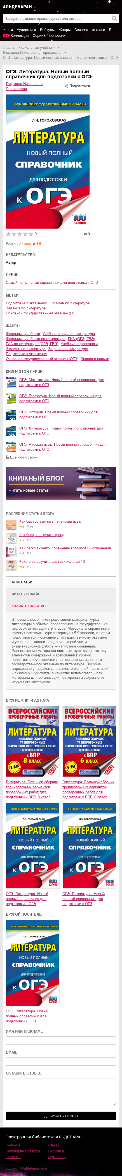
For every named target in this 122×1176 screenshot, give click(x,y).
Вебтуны (47, 30)
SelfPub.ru (56, 1151)
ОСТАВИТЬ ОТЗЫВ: (23, 1073)
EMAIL (11, 1052)
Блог (113, 30)
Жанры (64, 30)
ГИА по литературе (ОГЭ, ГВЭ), (32, 344)
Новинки (13, 1145)
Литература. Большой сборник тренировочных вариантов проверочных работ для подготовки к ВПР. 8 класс (32, 789)
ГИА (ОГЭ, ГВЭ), (82, 339)
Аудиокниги (26, 30)
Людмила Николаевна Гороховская (32, 52)
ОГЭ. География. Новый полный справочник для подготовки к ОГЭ (60, 398)
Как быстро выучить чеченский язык (50, 521)
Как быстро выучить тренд (41, 535)
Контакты (13, 1157)
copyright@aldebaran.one (26, 1168)
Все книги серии (23, 457)
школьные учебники (38, 47)
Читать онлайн (26, 594)
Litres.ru (55, 1145)
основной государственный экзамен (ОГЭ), (42, 359)
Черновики (56, 35)
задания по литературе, (26, 308)
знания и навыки (95, 359)
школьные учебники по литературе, (36, 339)
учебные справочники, (80, 344)
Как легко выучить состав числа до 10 (52, 561)
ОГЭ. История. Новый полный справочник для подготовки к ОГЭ (58, 414)
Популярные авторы (23, 1151)
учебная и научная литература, (69, 334)
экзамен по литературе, (70, 303)
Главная (10, 47)
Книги (8, 30)
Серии (38, 35)
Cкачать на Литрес (30, 606)
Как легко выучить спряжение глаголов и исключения (65, 548)
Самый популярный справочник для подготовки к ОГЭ (52, 282)
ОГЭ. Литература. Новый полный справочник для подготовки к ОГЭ (61, 430)
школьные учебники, (23, 334)
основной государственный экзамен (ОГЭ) (42, 313)
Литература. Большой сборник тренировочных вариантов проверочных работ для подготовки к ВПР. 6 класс (88, 789)
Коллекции (20, 35)
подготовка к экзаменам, (27, 303)
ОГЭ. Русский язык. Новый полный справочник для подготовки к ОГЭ (63, 447)
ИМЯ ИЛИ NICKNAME (24, 1031)
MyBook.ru (57, 1157)
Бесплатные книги (89, 30)
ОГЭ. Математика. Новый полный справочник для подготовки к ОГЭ (61, 382)
